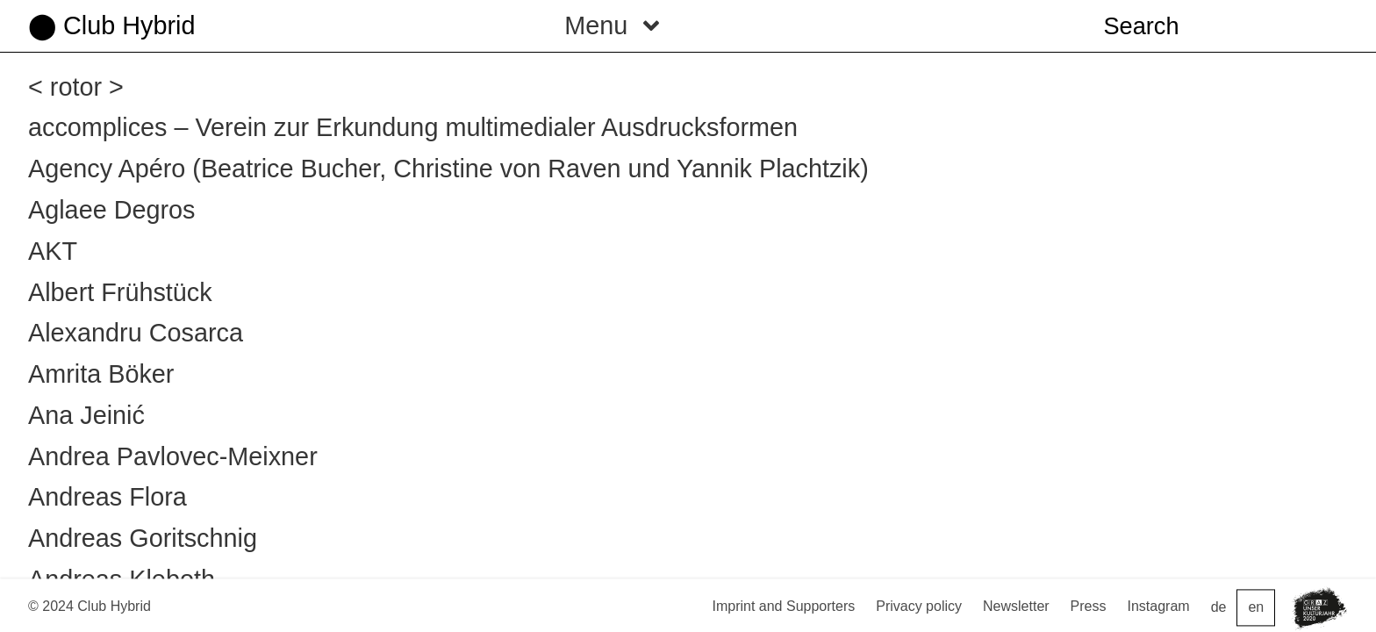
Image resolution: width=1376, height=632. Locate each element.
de (1219, 607)
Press (1089, 606)
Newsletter (1016, 606)
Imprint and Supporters (783, 606)
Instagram (1159, 606)
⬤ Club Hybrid (111, 25)
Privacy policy (919, 606)
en (1256, 607)
